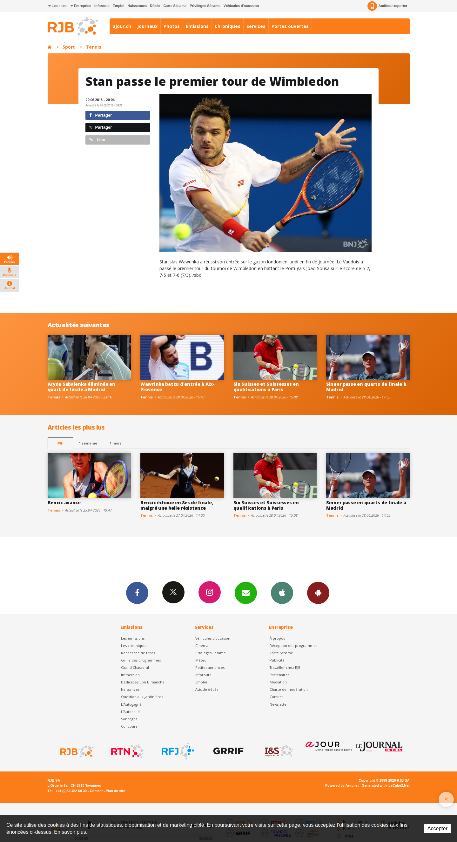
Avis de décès (206, 689)
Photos (172, 26)
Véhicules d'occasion (241, 6)
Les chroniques (134, 645)
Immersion (130, 675)
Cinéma (201, 645)
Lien (97, 139)
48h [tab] (60, 443)
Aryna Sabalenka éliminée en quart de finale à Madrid (81, 386)
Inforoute (102, 6)
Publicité (277, 660)
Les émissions (132, 638)
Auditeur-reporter (387, 6)
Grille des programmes (141, 660)
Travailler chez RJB (285, 667)
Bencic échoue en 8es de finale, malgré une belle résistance (176, 505)
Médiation (278, 682)
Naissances (137, 6)
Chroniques (227, 26)
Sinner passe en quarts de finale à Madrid (366, 386)
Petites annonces (210, 667)
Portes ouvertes (290, 26)
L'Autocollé (130, 712)
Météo (200, 660)
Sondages (129, 719)
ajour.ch (122, 26)
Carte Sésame (174, 6)
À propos (277, 638)
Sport (69, 47)
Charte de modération (289, 689)
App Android (318, 592)
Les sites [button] (57, 6)
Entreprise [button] (81, 6)
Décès (155, 6)
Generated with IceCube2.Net (385, 785)
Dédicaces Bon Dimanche (143, 682)
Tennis (93, 47)
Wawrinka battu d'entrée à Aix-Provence (177, 386)
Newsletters (246, 592)
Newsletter (279, 704)
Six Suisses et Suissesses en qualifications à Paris (266, 386)
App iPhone (282, 592)
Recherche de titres (138, 653)
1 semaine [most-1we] (88, 443)
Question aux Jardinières (142, 697)
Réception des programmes (293, 645)
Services (255, 26)
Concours (129, 726)
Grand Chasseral (135, 667)
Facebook (137, 592)
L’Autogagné (131, 704)
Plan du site (115, 791)
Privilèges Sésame (205, 6)
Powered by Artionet (342, 785)
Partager (100, 115)
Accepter (437, 828)
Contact (276, 697)
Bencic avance (64, 502)
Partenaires (279, 675)
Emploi (118, 6)
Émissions (197, 26)
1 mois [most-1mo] (115, 443)
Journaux (147, 26)
